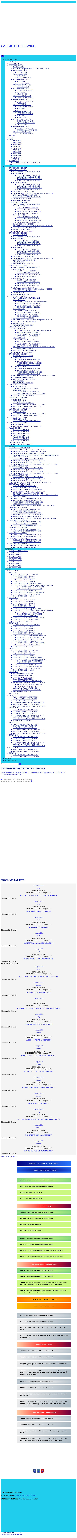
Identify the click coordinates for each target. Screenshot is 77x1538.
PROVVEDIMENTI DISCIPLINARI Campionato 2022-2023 (33, 289)
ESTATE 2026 (13, 571)
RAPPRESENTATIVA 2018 (22, 112)
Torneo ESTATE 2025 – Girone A (24, 576)
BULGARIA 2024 (23, 83)
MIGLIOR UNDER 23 (16, 442)
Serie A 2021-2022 (19, 300)
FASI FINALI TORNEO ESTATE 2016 (25, 737)
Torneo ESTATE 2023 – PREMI (23, 646)
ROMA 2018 (21, 115)
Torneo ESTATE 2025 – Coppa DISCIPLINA (27, 583)
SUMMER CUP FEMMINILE (23, 720)
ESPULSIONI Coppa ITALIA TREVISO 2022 (28, 493)
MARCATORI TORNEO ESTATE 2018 (26, 717)
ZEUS (11, 137)
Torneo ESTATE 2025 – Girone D (24, 581)
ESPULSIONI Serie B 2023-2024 (27, 255)
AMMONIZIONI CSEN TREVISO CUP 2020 (28, 515)
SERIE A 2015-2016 (19, 419)
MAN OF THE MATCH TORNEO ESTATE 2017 (29, 733)
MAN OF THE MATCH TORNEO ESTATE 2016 (29, 746)
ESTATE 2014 (13, 753)
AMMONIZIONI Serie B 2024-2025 (29, 220)
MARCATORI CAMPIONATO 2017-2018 (27, 406)
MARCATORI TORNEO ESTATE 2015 (26, 751)
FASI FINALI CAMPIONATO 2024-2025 (26, 204)
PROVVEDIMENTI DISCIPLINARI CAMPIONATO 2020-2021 (34, 347)
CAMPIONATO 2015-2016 (18, 417)
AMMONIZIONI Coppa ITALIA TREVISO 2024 (29, 469)
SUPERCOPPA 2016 (15, 567)
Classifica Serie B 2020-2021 (26, 339)
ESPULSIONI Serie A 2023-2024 (27, 245)
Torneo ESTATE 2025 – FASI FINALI (25, 574)
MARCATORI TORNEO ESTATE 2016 (26, 744)
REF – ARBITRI (10, 760)
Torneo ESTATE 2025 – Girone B (24, 578)
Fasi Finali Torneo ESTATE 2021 (23, 673)
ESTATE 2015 (13, 747)
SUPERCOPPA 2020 (15, 560)
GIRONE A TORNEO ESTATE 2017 (25, 726)
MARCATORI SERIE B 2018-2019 (28, 392)
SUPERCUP (9, 549)
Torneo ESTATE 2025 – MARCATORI (25, 590)
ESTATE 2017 (13, 722)
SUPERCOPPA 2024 (15, 552)
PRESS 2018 (17, 155)
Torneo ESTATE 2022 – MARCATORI (25, 664)
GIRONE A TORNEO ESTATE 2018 (25, 711)
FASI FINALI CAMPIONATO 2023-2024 (26, 236)
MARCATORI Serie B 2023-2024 (28, 251)
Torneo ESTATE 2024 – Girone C (24, 605)
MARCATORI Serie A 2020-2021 (28, 332)
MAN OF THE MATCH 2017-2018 (24, 408)
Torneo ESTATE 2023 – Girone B (24, 628)
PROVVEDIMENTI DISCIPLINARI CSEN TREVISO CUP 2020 (34, 518)
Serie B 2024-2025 (19, 215)
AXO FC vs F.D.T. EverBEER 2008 (38, 1040)
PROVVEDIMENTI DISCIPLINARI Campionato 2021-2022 (33, 320)
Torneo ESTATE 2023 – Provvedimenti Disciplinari (29, 636)
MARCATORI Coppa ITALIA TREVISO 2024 (28, 468)
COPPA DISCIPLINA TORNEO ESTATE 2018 (28, 715)
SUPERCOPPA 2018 (15, 563)
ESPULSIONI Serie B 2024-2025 (27, 222)
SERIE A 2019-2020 (19, 357)
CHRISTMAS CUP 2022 (25, 90)
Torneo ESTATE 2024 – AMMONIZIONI (30, 612)
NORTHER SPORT (11, 59)
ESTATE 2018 (13, 708)
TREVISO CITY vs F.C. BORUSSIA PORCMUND (38, 1056)
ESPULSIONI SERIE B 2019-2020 (28, 374)
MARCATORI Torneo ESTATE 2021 (25, 688)
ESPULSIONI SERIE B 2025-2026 (28, 190)
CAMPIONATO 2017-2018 (18, 397)
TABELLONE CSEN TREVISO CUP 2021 (27, 498)
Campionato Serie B (20, 772)
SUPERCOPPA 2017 (15, 565)
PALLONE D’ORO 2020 (21, 441)
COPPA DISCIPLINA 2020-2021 (23, 348)
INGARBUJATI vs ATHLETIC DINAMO (38, 1072)
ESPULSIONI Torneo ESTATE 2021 (29, 686)
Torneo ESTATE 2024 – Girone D (24, 607)
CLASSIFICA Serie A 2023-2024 (27, 240)
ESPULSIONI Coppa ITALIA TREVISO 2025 (28, 462)
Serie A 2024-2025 (19, 206)
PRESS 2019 (17, 153)
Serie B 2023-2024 (19, 247)
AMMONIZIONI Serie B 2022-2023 (29, 283)
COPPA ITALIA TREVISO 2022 (19, 484)
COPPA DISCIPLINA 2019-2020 (23, 377)
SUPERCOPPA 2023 (15, 554)
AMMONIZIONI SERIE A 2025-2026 (29, 179)
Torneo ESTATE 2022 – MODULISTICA (26, 668)
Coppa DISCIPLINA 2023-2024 (23, 256)
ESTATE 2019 (13, 695)
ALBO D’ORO (14, 63)
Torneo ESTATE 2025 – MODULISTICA (26, 594)
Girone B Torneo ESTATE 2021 (23, 677)
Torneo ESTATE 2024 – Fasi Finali (24, 599)
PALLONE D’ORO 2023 (21, 435)
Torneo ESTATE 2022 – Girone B (24, 654)
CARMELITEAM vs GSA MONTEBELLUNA (38, 1087)
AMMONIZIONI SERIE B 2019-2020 (29, 372)
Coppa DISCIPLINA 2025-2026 (23, 191)
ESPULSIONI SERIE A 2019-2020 (28, 365)
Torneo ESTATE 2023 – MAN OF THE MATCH (28, 643)
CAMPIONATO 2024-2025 (18, 202)
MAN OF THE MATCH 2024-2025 (24, 227)
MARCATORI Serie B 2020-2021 (28, 341)
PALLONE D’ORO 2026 (21, 430)
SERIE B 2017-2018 (19, 401)
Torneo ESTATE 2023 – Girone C (24, 630)
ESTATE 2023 (13, 623)
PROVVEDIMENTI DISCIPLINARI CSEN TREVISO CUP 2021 (34, 506)
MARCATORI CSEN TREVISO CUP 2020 (27, 513)
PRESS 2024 (17, 144)
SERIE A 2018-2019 (19, 386)
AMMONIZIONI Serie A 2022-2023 (29, 274)
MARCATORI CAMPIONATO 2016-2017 (27, 415)
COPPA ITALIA (10, 446)
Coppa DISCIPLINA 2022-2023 (23, 287)
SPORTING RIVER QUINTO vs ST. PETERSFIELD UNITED (38, 1008)
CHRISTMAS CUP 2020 (25, 101)
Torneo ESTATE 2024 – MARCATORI (25, 616)
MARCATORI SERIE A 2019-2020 (28, 361)
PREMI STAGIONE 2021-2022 (23, 325)
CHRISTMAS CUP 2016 (25, 128)
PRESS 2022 (17, 148)
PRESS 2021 (17, 150)
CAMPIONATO (10, 166)
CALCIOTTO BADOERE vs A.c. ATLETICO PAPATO (38, 976)
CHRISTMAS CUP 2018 (25, 114)
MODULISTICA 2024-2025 (22, 229)
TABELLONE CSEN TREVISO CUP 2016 (27, 540)
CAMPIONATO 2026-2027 (18, 168)
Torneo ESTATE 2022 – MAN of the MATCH (28, 666)
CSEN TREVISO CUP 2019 (18, 520)
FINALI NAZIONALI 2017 (26, 123)
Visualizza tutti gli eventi (9, 1156)
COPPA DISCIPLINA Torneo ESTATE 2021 (27, 681)
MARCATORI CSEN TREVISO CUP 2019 (27, 525)
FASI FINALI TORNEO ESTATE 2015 (25, 749)
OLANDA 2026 (22, 72)
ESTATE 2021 (13, 672)
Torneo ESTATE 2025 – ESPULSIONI (29, 589)
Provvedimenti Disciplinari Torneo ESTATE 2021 (29, 682)
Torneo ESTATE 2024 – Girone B (24, 603)
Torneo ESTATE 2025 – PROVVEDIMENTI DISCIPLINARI (33, 585)
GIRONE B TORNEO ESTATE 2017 (25, 728)
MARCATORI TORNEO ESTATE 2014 (26, 757)
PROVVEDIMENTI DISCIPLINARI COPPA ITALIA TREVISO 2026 (36, 455)
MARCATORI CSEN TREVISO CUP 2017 (27, 536)
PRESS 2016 (17, 159)
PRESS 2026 (17, 141)
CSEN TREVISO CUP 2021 (18, 496)
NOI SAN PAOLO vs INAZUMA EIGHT (38, 1151)
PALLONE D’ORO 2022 (21, 437)
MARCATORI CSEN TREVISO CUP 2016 (27, 542)
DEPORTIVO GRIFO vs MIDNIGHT (38, 1135)
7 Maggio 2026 (38, 1030)
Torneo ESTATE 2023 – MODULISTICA (26, 645)
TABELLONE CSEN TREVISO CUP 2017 (27, 534)
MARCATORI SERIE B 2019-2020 (28, 370)
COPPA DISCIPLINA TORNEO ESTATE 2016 (28, 742)
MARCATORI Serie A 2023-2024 (28, 242)
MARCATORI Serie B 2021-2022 (28, 312)
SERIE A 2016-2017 (19, 412)
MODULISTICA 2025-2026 (22, 199)
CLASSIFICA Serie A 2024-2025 (27, 208)
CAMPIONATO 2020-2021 (18, 327)
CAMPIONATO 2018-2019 (18, 385)
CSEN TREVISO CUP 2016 (18, 538)
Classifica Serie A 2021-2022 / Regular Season (32, 301)
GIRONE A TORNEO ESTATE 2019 (25, 699)
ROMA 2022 (21, 92)
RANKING (8, 758)
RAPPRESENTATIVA (16, 65)
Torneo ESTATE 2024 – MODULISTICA (26, 619)
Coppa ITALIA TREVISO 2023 (19, 475)
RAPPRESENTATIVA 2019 (22, 105)
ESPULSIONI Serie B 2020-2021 (27, 345)
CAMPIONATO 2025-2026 (18, 170)
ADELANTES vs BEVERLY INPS (38, 992)
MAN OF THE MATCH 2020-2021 (24, 350)
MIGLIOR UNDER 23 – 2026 (22, 444)
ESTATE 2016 (13, 735)
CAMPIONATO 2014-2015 (18, 422)
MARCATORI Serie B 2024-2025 (28, 218)
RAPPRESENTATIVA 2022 (22, 88)
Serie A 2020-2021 (19, 329)
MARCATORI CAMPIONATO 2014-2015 (27, 426)
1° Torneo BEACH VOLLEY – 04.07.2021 (27, 162)
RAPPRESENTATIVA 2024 (22, 79)
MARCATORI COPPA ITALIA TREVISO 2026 (28, 450)
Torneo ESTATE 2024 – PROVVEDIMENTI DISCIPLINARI (33, 610)
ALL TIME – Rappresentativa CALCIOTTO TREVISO (31, 69)
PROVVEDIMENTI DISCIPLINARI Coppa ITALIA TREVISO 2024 (35, 473)
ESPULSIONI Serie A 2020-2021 (27, 336)
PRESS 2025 (17, 143)
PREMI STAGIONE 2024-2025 (23, 231)
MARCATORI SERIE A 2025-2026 (28, 177)
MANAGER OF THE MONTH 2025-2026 (27, 197)
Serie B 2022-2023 (19, 278)
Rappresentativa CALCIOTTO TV (54, 772)
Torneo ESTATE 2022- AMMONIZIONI (30, 661)
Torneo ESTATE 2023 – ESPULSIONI (29, 639)
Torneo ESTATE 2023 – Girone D (24, 632)
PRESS (11, 139)
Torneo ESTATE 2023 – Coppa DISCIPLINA (27, 634)
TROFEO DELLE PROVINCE (27, 130)
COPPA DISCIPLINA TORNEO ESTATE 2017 (28, 729)
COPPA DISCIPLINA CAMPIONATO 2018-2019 (29, 394)
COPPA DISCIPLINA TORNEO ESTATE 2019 (28, 702)
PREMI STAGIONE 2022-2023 (23, 294)
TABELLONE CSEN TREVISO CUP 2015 (27, 545)
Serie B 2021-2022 (19, 309)
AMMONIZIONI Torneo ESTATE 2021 (30, 684)
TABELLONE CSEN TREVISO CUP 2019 (27, 522)
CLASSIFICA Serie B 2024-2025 (27, 217)
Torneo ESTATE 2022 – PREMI (23, 670)
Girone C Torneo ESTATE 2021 (23, 679)
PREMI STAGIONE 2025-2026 (23, 200)
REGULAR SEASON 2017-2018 (23, 403)
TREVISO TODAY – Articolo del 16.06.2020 (16, 779)
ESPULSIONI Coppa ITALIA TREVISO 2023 (28, 480)
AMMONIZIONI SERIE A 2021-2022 (29, 305)
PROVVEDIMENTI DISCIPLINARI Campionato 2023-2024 (33, 258)
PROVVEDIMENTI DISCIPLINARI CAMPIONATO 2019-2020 (34, 375)
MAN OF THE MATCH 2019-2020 (24, 379)
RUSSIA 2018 (21, 117)
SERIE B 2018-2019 (19, 390)
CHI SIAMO (13, 61)
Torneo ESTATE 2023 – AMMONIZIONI (30, 637)
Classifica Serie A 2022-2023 (26, 271)
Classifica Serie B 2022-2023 (26, 280)
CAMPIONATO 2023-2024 (18, 233)
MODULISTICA (18, 262)
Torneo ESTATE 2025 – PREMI (23, 596)
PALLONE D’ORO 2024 (21, 433)
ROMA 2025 (21, 76)
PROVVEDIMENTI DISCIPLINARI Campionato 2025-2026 (33, 193)
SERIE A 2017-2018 (19, 399)
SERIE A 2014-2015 (19, 424)
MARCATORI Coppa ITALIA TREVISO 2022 (28, 489)
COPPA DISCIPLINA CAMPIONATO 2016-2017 (29, 413)
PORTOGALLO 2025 (24, 78)
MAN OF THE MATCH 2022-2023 (24, 291)
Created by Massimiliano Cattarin (11, 1534)
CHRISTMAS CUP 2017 (25, 121)
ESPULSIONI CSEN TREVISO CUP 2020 (27, 516)
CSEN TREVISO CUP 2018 (18, 527)
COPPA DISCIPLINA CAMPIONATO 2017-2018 (29, 404)
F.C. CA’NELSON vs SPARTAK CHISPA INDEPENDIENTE (38, 1119)
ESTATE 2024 (13, 598)
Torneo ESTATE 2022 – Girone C (24, 655)
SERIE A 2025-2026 (19, 173)
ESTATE (8, 569)
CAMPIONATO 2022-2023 (18, 265)
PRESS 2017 (17, 157)
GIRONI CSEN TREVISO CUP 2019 (25, 524)
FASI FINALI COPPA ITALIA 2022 (24, 486)
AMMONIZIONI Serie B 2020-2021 (29, 343)
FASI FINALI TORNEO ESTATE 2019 (25, 697)
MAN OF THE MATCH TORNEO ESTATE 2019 (29, 706)
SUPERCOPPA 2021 (15, 558)
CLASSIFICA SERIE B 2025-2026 (28, 184)
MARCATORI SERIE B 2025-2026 (28, 186)
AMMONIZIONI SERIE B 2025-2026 (29, 188)
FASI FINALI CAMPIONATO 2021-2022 (26, 298)
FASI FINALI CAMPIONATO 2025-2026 (26, 171)
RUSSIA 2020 (21, 103)
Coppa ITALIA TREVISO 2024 (19, 466)
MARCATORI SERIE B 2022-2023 (28, 282)
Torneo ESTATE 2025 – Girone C (24, 580)
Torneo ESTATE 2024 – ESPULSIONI (29, 614)
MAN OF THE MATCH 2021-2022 (24, 321)
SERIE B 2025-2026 (19, 182)
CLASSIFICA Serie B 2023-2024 (27, 249)
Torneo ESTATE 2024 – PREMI (23, 621)
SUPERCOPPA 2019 (15, 561)
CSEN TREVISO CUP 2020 (18, 507)
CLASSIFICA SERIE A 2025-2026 (28, 175)
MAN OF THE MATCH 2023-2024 (24, 260)
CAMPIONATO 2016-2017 (18, 410)
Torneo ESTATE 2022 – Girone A (24, 652)
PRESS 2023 (17, 146)
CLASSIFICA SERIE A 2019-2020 (28, 359)
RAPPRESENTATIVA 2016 (22, 126)
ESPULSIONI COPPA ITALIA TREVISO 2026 (28, 453)
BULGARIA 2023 (23, 87)
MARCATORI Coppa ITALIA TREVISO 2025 (28, 459)
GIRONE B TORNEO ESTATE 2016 (25, 740)
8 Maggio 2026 (38, 1077)
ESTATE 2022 (13, 648)
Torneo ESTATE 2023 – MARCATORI (25, 641)
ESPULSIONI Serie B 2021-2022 (27, 316)
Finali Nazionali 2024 (20, 235)
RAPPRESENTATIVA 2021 (22, 96)
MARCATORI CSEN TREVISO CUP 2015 (27, 547)
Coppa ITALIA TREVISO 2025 (19, 457)
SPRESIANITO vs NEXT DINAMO (38, 911)
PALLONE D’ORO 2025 (21, 431)
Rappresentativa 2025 (20, 74)
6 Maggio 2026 (38, 982)
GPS (10, 164)
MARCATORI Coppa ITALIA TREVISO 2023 (28, 477)
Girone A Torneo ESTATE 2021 (23, 675)
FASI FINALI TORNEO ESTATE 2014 (25, 755)
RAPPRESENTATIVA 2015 (22, 132)
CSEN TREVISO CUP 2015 (18, 543)
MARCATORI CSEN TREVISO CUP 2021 (27, 500)
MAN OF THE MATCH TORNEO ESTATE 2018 (29, 719)
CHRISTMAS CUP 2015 (25, 134)
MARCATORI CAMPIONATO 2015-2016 (27, 421)
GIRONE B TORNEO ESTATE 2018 (25, 713)
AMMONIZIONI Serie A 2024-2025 (29, 211)
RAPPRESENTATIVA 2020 (22, 99)
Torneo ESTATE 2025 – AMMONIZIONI (30, 587)
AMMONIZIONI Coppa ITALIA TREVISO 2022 (29, 491)
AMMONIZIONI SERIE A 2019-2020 (29, 363)
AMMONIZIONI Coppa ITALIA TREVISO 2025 (29, 460)
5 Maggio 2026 (38, 933)
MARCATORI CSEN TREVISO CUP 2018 (27, 531)
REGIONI (12, 135)
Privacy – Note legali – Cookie (25, 1495)
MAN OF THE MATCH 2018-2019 (24, 395)
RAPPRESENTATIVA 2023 (22, 85)
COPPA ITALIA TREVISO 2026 (19, 448)
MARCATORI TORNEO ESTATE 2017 (26, 731)
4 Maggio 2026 (38, 885)
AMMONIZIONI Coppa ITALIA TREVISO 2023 (29, 478)
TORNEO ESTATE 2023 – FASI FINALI (26, 625)
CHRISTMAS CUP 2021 (25, 97)
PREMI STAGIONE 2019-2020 (23, 383)
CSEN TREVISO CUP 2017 (18, 533)
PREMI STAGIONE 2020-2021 (23, 352)
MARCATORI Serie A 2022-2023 (28, 273)
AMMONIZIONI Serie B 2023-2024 (29, 253)
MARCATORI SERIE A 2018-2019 (28, 388)
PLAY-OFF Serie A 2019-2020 (23, 356)
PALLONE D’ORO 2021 (21, 439)
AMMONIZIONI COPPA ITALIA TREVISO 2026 (29, 451)
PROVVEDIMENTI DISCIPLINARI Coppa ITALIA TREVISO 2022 (35, 495)
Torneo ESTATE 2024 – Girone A (24, 601)
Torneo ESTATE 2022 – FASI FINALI (25, 650)
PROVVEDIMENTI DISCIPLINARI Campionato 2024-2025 (33, 226)
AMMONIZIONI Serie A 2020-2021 (29, 334)
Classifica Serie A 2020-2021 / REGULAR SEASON (34, 330)
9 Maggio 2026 (38, 1125)
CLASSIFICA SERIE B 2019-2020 (28, 368)
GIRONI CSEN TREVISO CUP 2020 (25, 511)
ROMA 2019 (21, 108)
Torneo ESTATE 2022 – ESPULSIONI (29, 663)
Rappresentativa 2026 (20, 70)
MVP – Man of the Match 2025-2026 (25, 195)
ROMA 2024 (21, 81)
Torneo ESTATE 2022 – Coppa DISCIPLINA (27, 657)
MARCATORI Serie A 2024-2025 (28, 209)
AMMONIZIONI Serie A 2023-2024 (29, 244)
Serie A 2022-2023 (19, 269)
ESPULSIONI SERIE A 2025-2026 (28, 180)
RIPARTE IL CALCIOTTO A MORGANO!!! (16, 781)
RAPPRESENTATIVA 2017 (22, 119)
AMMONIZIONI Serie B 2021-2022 (29, 314)
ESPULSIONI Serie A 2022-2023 (27, 276)
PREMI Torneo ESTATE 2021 (22, 692)
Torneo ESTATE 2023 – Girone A (24, 626)
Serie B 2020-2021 (19, 338)
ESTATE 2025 (13, 572)
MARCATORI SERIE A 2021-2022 (28, 303)
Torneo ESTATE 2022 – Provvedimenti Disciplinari (29, 659)
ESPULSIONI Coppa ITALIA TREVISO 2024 (28, 471)
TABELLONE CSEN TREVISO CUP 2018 (27, 529)
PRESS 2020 (17, 152)
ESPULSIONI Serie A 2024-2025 (27, 213)
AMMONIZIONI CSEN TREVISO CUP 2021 (28, 502)
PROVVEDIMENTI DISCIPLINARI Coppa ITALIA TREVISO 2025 (35, 464)
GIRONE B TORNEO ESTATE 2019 (25, 701)
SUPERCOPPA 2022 (15, 556)
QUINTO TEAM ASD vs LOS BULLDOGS (39, 943)
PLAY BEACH (14, 161)
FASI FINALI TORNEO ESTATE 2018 (25, 710)
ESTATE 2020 (13, 693)
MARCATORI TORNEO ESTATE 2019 (26, 704)
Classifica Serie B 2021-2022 (26, 310)
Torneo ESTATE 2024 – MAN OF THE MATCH (28, 617)
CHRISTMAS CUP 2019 (25, 106)
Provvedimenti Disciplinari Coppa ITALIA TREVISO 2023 (32, 482)
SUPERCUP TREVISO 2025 (18, 551)
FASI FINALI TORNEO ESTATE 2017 (25, 724)
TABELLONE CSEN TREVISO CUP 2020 (27, 509)
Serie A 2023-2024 (19, 238)
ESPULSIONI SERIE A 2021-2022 (28, 307)
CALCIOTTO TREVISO (18, 46)
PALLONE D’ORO (15, 428)
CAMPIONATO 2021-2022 (18, 296)
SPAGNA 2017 (22, 124)
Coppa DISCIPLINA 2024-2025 (23, 224)
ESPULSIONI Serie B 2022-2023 (27, 285)
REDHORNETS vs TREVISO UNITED (38, 1024)
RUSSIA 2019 (21, 110)
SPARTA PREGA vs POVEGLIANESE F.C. (38, 959)
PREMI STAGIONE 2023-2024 (23, 264)
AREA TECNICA (18, 67)
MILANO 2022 (22, 94)
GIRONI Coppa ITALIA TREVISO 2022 (26, 487)
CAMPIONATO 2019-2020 (18, 354)
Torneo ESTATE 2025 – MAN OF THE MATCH (28, 592)
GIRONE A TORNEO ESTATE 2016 (25, 738)
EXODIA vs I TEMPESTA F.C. (38, 1103)
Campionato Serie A (7, 772)
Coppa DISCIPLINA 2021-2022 (23, 318)
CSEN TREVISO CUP (35, 772)
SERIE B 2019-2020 (19, 366)
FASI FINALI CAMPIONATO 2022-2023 (26, 267)
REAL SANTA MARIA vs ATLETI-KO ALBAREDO (38, 895)
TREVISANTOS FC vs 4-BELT (38, 927)
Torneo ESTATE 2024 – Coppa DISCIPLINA (27, 608)
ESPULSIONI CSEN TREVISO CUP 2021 (27, 504)
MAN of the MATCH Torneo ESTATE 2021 (27, 690)
